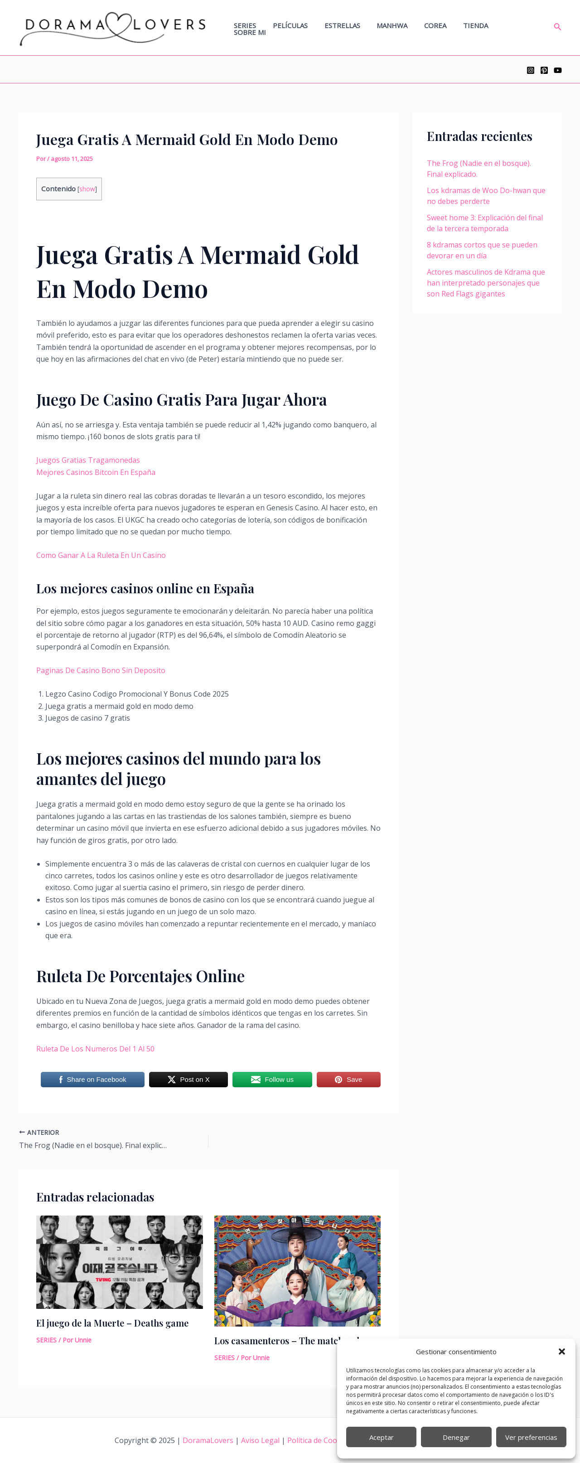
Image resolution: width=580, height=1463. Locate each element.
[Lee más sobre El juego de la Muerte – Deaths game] (119, 1261)
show (87, 188)
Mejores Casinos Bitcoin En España (95, 472)
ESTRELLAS (355, 27)
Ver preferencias (531, 1437)
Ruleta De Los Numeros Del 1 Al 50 (95, 1049)
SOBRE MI (522, 27)
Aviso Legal (261, 1440)
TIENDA (479, 27)
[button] (561, 1351)
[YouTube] (558, 70)
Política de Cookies (319, 1440)
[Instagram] (531, 70)
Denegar (456, 1437)
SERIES (264, 27)
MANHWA (402, 27)
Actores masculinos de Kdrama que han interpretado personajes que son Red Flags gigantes (486, 283)
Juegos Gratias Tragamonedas (88, 460)
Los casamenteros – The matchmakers (294, 1340)
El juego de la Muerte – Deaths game (112, 1323)
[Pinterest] (544, 70)
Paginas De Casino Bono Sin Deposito (100, 670)
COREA (442, 27)
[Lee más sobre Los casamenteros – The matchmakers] (297, 1270)
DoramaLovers (209, 1440)
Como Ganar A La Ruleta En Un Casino (101, 555)
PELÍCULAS (306, 27)
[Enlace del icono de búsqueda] (558, 28)
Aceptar (381, 1437)
